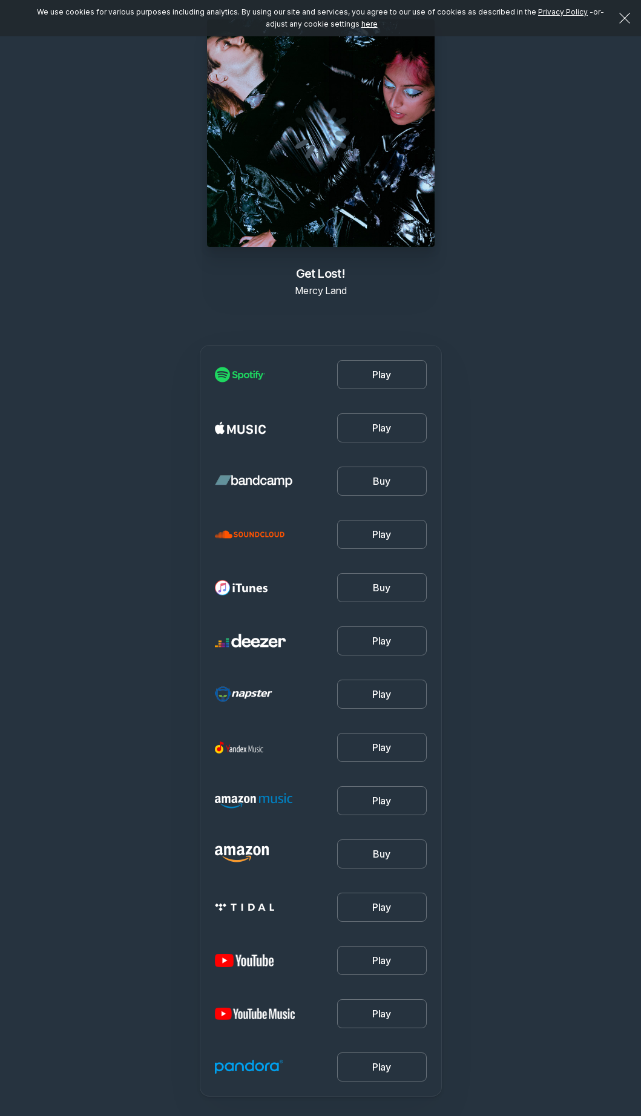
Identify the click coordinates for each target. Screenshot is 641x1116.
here (369, 23)
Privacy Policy (563, 11)
